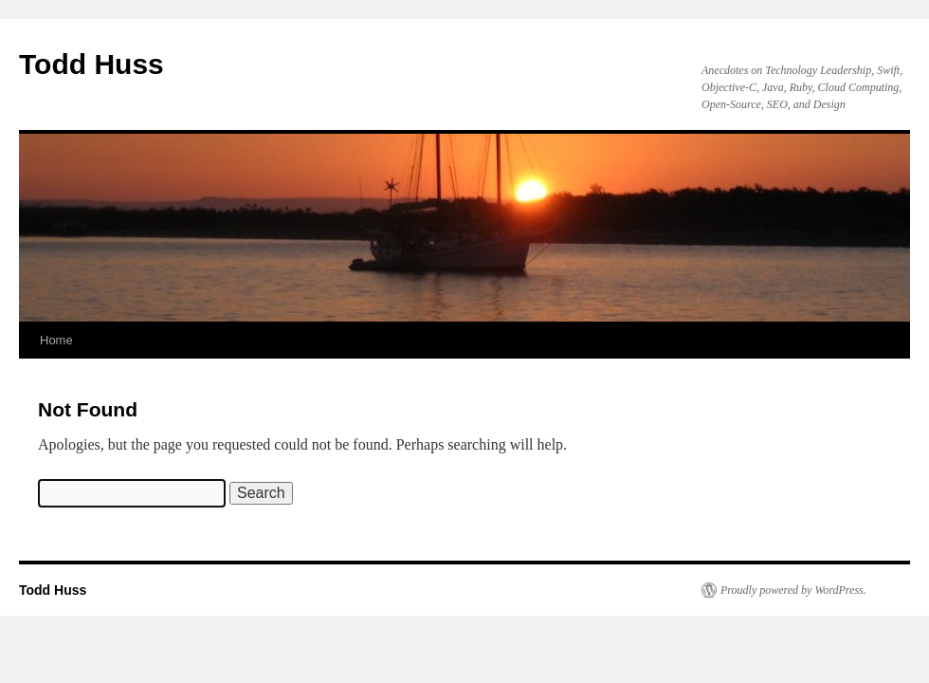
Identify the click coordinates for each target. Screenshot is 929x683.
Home (56, 340)
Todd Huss (91, 64)
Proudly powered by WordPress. (793, 590)
